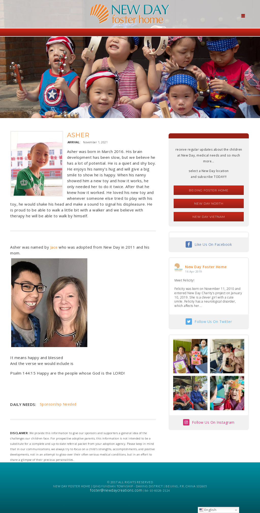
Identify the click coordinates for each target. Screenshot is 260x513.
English (207, 509)
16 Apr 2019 (193, 271)
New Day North (208, 203)
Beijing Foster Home (209, 190)
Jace (54, 247)
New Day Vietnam (208, 217)
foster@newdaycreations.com (116, 490)
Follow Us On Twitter (213, 321)
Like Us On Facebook (213, 244)
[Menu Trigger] (243, 15)
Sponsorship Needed (58, 404)
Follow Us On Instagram (213, 422)
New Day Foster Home (206, 266)
